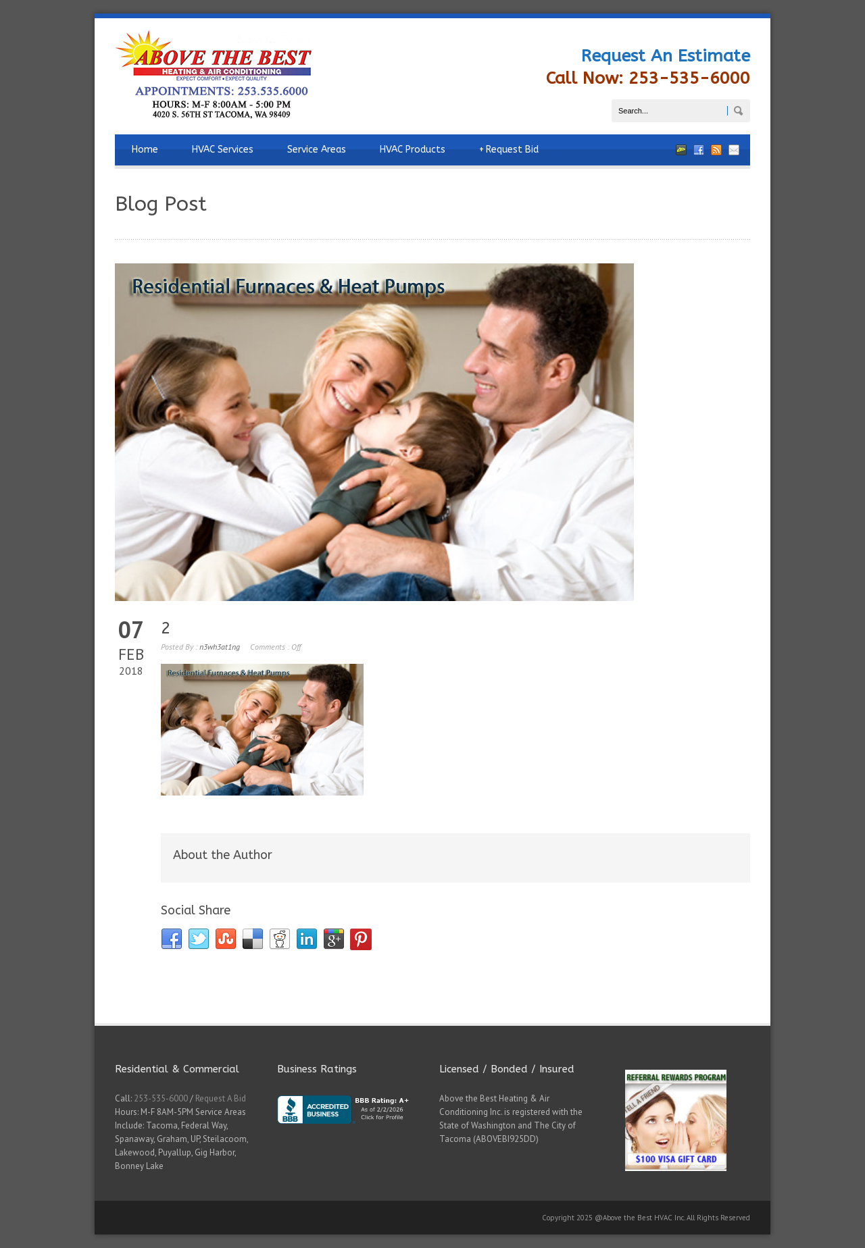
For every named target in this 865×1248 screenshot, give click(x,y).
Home (145, 149)
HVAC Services (222, 149)
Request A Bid (220, 1098)
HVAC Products (412, 149)
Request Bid (509, 150)
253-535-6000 (161, 1098)
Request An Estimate (665, 56)
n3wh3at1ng (219, 647)
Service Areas (316, 149)
